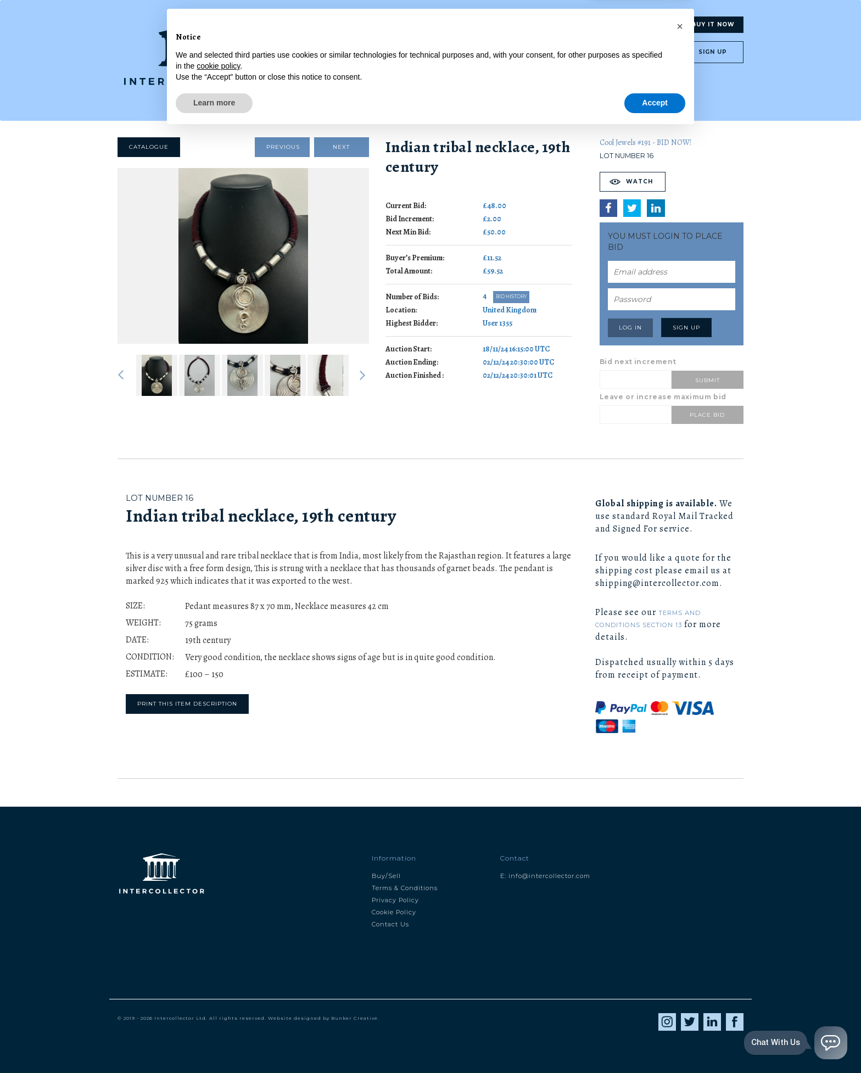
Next (341, 146)
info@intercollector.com (549, 876)
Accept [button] (655, 1042)
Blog (501, 25)
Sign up (712, 51)
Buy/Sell (386, 876)
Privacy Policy (395, 900)
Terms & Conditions (405, 888)
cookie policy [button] (218, 1006)
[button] (680, 966)
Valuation (450, 25)
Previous (283, 146)
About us (549, 25)
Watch (639, 181)
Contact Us (390, 924)
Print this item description (187, 703)
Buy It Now (713, 24)
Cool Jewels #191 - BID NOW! (645, 142)
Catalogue (149, 146)
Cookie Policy (394, 912)
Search (394, 25)
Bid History (511, 296)
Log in (643, 51)
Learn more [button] (214, 1042)
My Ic (598, 25)
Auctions (649, 24)
